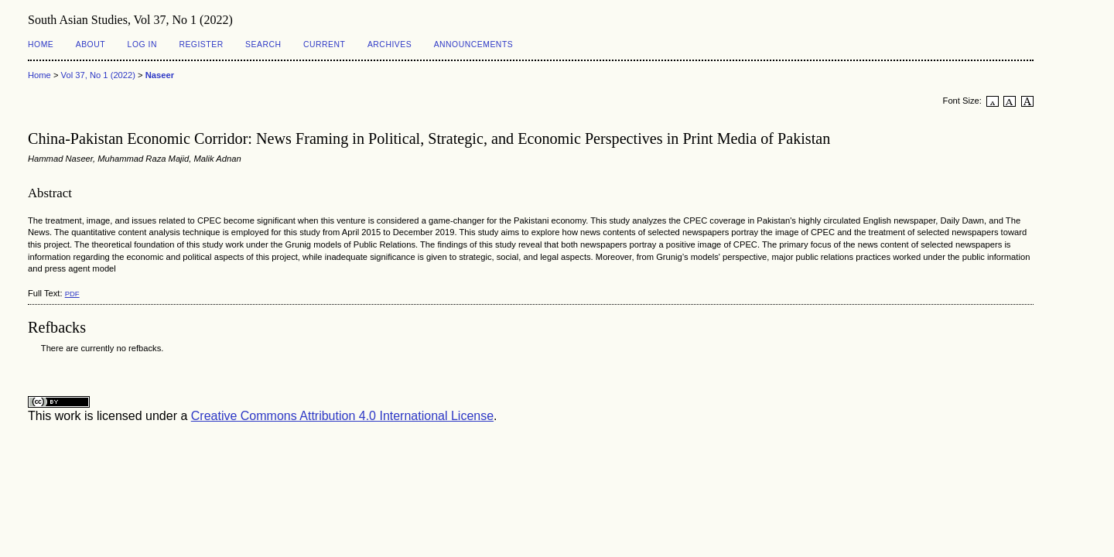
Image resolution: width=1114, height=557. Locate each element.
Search (263, 44)
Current (324, 44)
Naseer (159, 75)
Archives (389, 44)
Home (40, 44)
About (90, 44)
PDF (72, 293)
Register (201, 44)
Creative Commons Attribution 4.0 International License (342, 415)
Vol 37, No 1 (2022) (98, 75)
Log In (142, 44)
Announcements (474, 44)
